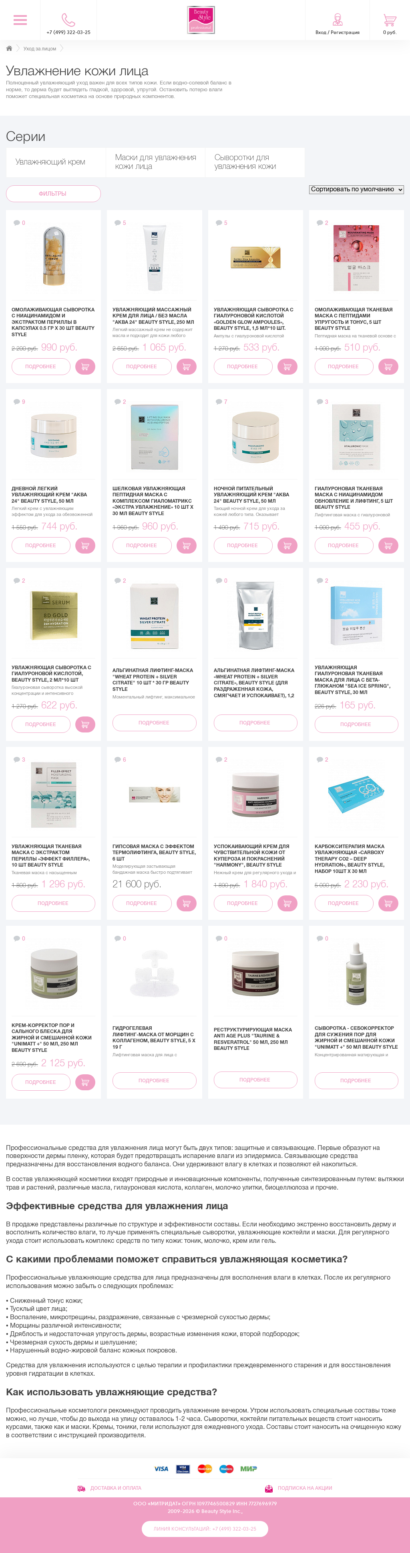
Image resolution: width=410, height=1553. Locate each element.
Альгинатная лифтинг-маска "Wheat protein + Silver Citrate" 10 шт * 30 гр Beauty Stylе (153, 680)
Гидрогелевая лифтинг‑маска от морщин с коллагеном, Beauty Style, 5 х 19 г (154, 1037)
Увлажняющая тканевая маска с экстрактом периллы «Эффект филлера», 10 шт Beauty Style (51, 856)
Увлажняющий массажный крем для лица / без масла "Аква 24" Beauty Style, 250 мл (153, 316)
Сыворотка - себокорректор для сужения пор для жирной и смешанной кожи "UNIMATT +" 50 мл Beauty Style (356, 1037)
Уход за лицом (40, 49)
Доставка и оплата (109, 1488)
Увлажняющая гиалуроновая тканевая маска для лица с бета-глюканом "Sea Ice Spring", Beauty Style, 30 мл (352, 680)
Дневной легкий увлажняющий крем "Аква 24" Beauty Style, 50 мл (49, 495)
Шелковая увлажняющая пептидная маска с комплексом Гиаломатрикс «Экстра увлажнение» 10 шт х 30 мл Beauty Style (153, 501)
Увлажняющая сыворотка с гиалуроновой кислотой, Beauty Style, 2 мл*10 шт (51, 674)
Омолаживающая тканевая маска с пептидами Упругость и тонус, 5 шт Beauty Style (354, 319)
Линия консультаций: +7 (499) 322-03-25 (205, 1529)
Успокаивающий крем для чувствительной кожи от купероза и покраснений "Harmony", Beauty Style (251, 856)
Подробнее (41, 366)
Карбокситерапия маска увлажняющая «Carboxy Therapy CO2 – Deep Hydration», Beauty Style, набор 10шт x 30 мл (349, 859)
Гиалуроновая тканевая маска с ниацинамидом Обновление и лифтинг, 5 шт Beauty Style (354, 498)
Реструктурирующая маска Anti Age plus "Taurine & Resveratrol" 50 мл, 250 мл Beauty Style (253, 1039)
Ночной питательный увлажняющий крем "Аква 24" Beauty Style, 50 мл (251, 495)
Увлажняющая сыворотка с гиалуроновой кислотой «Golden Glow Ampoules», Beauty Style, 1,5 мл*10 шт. (253, 319)
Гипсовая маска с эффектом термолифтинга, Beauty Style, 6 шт (154, 853)
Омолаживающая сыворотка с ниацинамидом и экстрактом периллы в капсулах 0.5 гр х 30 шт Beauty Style (53, 322)
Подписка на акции (298, 1488)
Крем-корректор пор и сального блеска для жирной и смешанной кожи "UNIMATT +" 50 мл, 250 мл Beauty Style (52, 1038)
